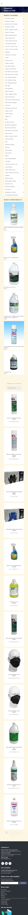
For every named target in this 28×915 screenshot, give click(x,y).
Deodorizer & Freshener (10, 54)
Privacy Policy (4, 901)
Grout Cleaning (8, 150)
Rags (6, 141)
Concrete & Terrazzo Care (11, 46)
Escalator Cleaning (9, 63)
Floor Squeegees (9, 88)
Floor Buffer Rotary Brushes (11, 71)
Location (3, 897)
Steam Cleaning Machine (10, 158)
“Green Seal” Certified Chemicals (12, 99)
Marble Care (8, 116)
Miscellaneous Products (10, 192)
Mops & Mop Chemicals (10, 127)
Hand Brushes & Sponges (11, 102)
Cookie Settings (4, 904)
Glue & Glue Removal (10, 97)
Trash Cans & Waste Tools (11, 164)
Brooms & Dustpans (9, 32)
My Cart (3, 892)
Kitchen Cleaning (8, 113)
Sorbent (7, 155)
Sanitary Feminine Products (11, 136)
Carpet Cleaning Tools (10, 38)
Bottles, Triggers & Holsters (11, 29)
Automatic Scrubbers (10, 21)
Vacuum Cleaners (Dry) (10, 169)
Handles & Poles (9, 111)
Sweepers (7, 175)
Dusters (7, 57)
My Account (3, 889)
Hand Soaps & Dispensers (11, 108)
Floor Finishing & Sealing (10, 80)
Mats (6, 119)
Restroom (7, 147)
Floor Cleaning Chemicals (10, 77)
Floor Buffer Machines (10, 66)
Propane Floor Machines (10, 68)
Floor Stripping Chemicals (10, 83)
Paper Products (8, 133)
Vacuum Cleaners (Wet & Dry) (12, 172)
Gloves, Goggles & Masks (11, 94)
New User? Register (5, 891)
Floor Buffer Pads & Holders (11, 74)
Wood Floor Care (9, 183)
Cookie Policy (4, 902)
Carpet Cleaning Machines (11, 35)
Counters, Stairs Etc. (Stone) (11, 49)
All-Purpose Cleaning (9, 18)
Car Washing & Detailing (10, 43)
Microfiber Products (9, 122)
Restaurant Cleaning (9, 144)
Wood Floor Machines (10, 186)
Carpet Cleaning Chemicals (11, 40)
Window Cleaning (9, 178)
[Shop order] (14, 388)
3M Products (8, 189)
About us (3, 895)
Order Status (4, 894)
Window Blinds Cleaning (10, 181)
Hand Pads (7, 105)
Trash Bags (7, 161)
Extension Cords (9, 60)
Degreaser (7, 52)
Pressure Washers (9, 139)
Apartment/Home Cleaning (11, 24)
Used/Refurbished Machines (11, 195)
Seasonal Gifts (8, 153)
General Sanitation (9, 91)
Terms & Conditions (5, 899)
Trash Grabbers (8, 167)
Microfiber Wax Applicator (11, 125)
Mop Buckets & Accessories (11, 130)
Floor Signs (7, 85)
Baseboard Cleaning (9, 26)
